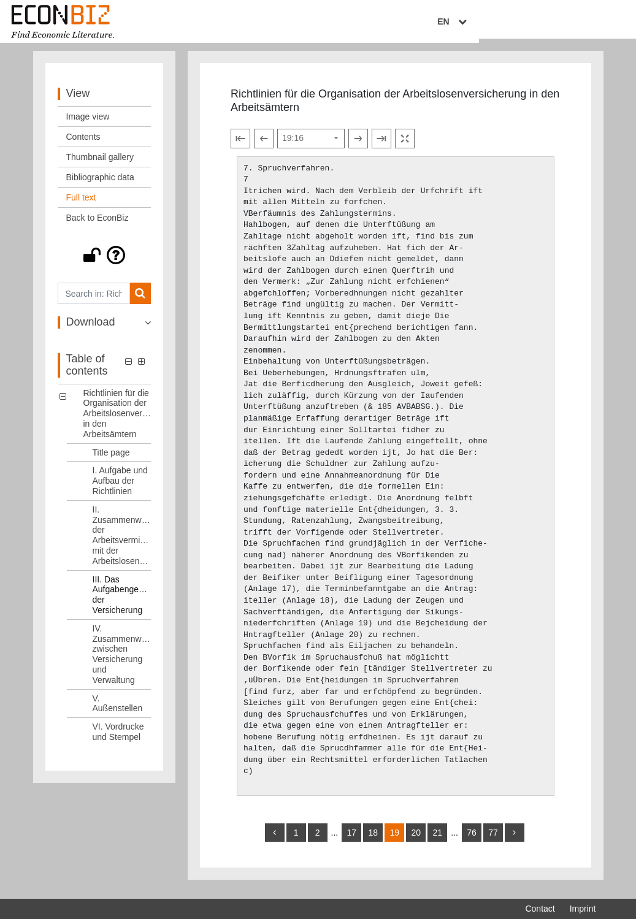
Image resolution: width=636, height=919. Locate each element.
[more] (514, 839)
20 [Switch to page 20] (416, 839)
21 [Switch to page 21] (437, 839)
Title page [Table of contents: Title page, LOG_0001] (111, 459)
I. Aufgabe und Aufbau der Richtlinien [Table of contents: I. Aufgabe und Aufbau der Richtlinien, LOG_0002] (120, 488)
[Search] (140, 301)
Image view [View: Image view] (88, 124)
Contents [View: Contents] (83, 144)
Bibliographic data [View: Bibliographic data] (100, 184)
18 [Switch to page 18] (373, 839)
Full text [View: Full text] (81, 205)
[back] (275, 839)
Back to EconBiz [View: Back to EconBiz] (97, 225)
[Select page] (311, 145)
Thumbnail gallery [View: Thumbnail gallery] (100, 164)
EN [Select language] (587, 23)
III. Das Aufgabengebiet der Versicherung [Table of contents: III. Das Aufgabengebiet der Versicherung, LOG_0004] (122, 601)
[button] (104, 262)
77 (493, 839)
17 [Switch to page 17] (351, 839)
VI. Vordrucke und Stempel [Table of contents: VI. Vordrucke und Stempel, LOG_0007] (118, 739)
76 (472, 839)
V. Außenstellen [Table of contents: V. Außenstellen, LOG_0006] (118, 710)
